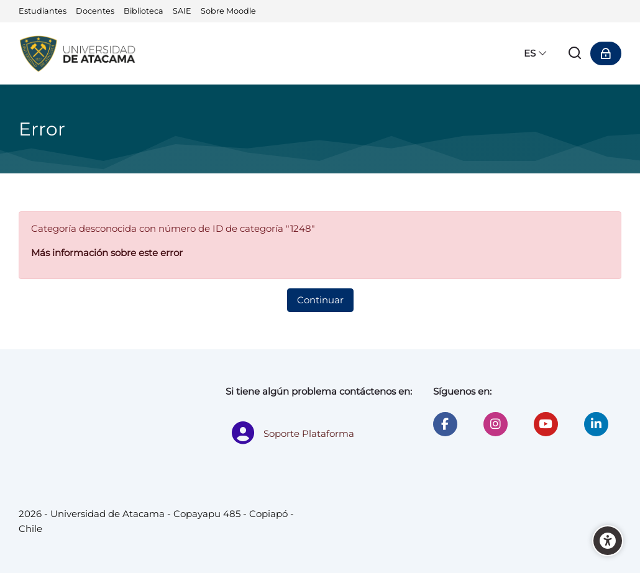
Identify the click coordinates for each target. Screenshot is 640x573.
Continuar (320, 300)
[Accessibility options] (607, 540)
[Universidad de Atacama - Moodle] (78, 53)
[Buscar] (575, 54)
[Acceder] (605, 53)
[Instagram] (495, 424)
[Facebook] (445, 424)
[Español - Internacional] (536, 53)
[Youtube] (546, 424)
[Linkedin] (596, 424)
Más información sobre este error (107, 253)
